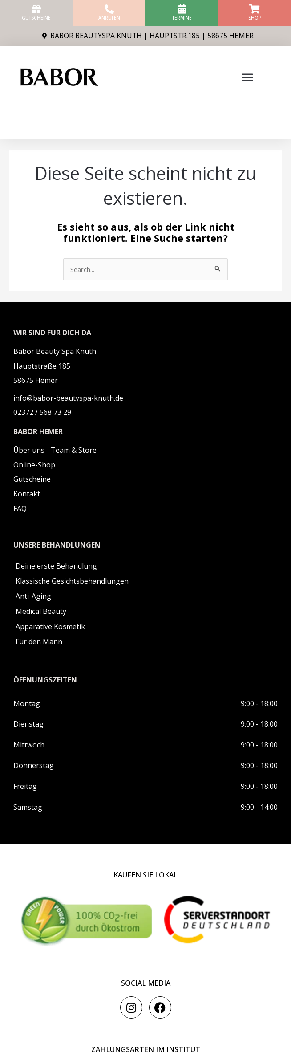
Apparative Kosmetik (50, 626)
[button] (247, 77)
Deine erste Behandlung (56, 566)
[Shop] (254, 9)
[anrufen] (109, 9)
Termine (182, 18)
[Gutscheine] (36, 9)
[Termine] (181, 9)
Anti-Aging (33, 596)
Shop (254, 18)
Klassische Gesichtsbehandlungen (72, 581)
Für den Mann (39, 641)
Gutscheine (36, 18)
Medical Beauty (41, 611)
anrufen (109, 18)
